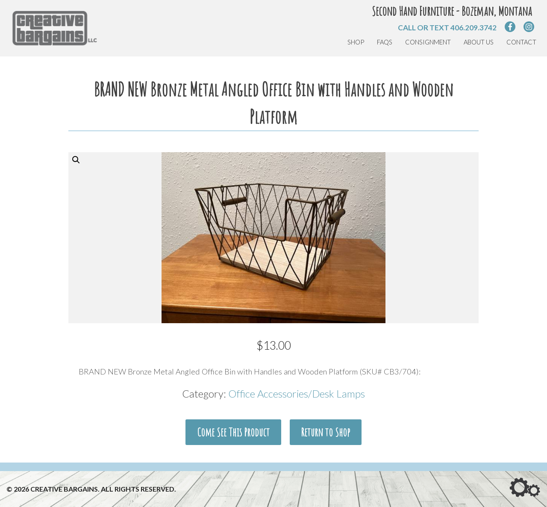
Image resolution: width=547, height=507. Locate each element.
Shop (355, 42)
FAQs (384, 42)
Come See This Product (233, 432)
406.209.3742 (473, 27)
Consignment (428, 42)
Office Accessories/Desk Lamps (296, 394)
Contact (521, 42)
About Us (479, 42)
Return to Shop (325, 432)
